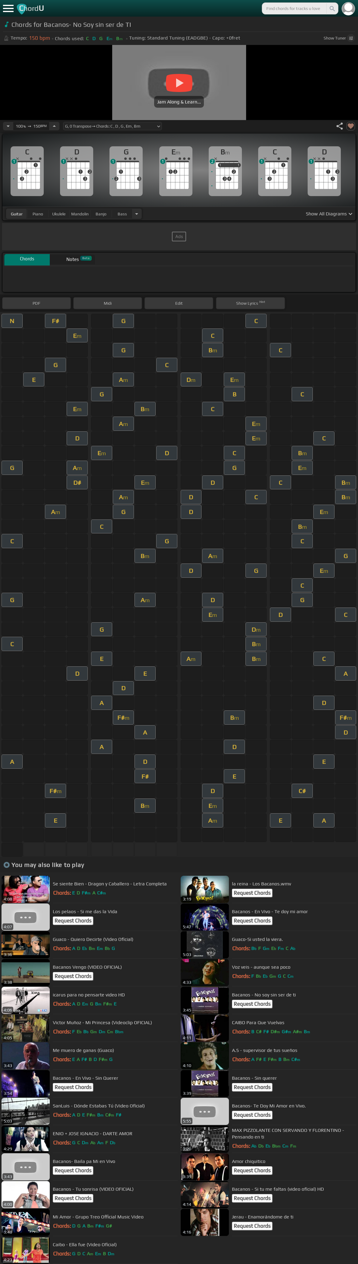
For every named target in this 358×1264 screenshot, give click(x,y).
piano (38, 213)
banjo (101, 213)
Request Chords (252, 893)
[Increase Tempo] (54, 126)
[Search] (331, 8)
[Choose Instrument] (136, 213)
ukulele (58, 213)
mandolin (80, 213)
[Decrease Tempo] (8, 126)
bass (122, 213)
